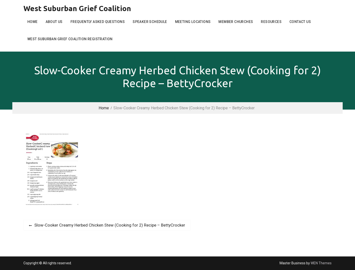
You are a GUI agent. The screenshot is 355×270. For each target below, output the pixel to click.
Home (32, 22)
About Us (54, 22)
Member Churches (235, 22)
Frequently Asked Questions (98, 22)
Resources (271, 22)
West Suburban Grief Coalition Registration (70, 39)
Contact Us (300, 22)
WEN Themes (321, 263)
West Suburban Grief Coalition (77, 8)
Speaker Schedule (150, 22)
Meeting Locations (193, 22)
